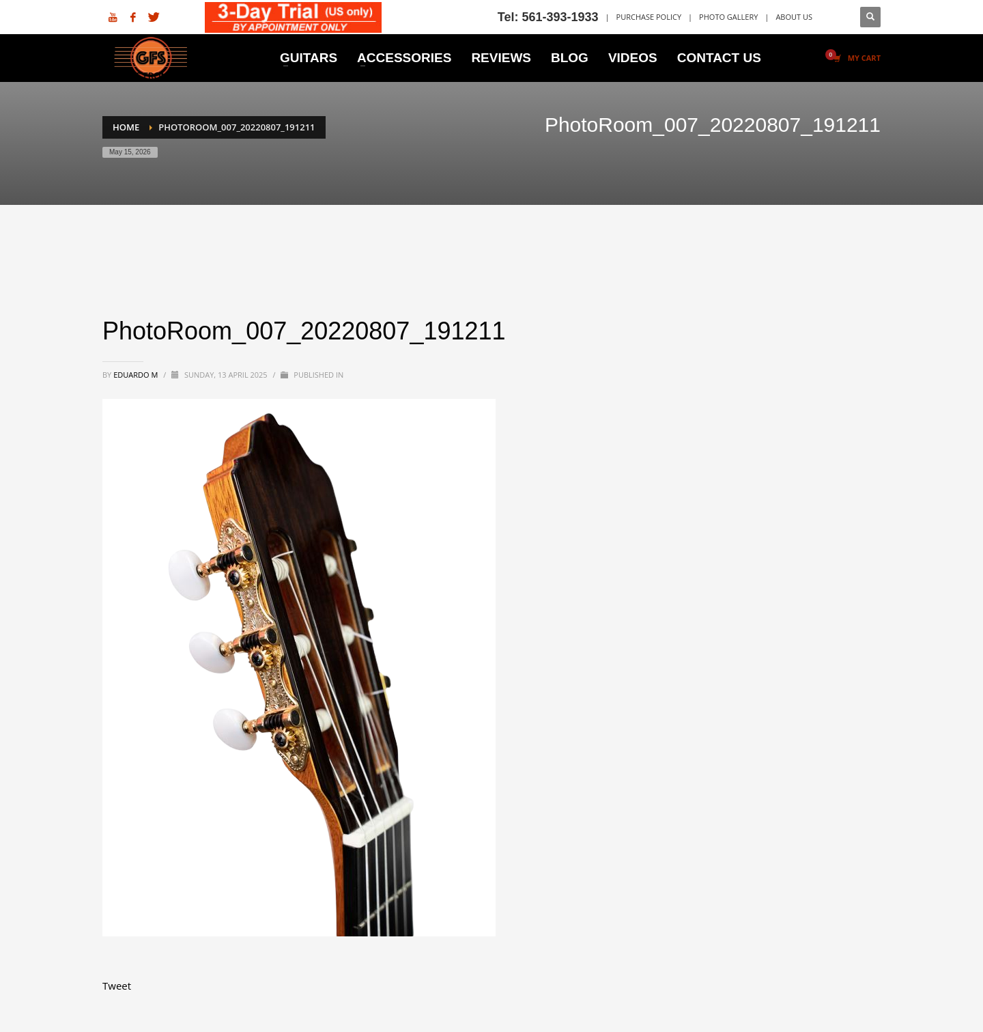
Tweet (116, 985)
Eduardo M (136, 374)
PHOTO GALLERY (728, 17)
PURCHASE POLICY (649, 17)
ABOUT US (793, 17)
